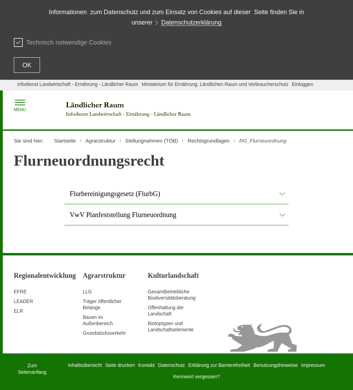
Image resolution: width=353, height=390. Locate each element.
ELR (18, 311)
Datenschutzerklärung (191, 22)
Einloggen (302, 84)
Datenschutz (171, 365)
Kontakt (146, 365)
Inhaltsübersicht (85, 365)
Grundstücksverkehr (104, 333)
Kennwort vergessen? (196, 376)
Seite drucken (120, 365)
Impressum (313, 365)
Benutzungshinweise (275, 365)
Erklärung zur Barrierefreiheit (219, 365)
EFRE (20, 291)
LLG (87, 291)
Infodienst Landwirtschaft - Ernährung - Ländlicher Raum (77, 84)
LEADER (23, 301)
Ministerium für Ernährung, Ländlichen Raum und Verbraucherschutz (215, 84)
